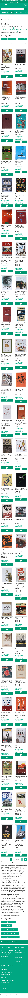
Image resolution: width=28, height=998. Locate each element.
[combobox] (14, 9)
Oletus (18, 47)
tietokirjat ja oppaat (13, 28)
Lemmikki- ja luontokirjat (10, 933)
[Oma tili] (23, 5)
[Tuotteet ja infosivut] (2, 5)
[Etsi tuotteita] (14, 9)
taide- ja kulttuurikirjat (14, 29)
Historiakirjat (7, 925)
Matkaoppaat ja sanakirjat (10, 937)
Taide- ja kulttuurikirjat (9, 929)
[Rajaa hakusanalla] (14, 44)
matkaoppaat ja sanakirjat (17, 31)
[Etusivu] (9, 5)
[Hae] (25, 9)
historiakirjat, (4, 29)
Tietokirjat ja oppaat (9, 39)
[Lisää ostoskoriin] (7, 76)
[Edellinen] (22, 859)
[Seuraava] (25, 859)
